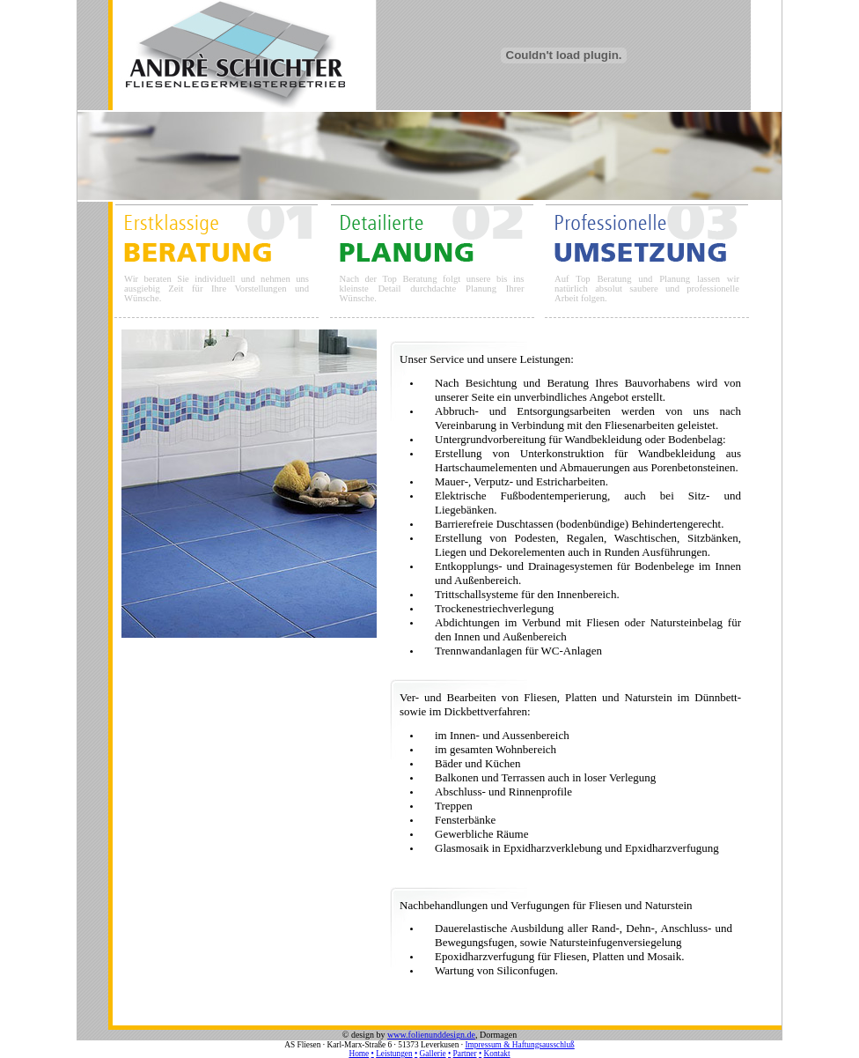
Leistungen (394, 1053)
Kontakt (497, 1053)
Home (359, 1053)
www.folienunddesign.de (431, 1035)
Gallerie (433, 1053)
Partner (465, 1053)
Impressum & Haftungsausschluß (519, 1044)
